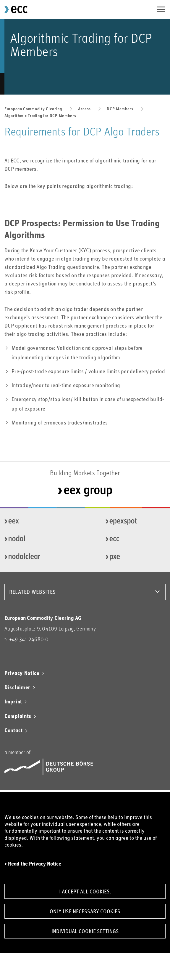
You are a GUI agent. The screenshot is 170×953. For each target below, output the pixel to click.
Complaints (17, 715)
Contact (13, 730)
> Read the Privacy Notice (32, 863)
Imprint (13, 701)
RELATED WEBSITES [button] (32, 591)
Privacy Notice (22, 672)
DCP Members (120, 108)
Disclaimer (17, 687)
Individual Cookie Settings (85, 931)
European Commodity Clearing (33, 108)
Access (84, 108)
